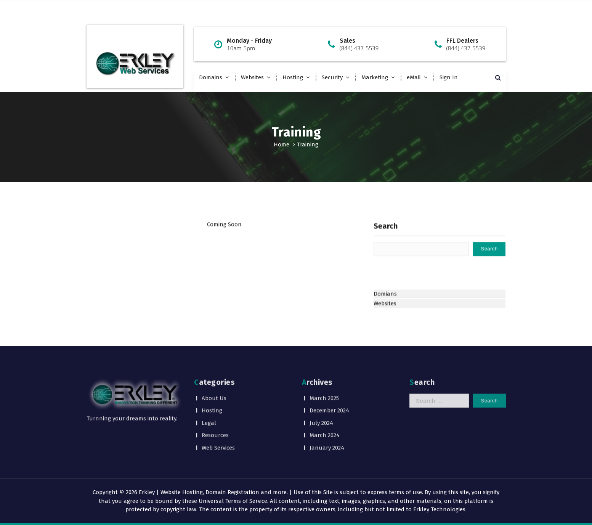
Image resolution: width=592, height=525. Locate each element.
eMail (414, 77)
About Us (214, 370)
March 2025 (324, 370)
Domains (210, 77)
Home (281, 144)
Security (332, 77)
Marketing (374, 77)
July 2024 (321, 395)
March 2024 (325, 408)
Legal (209, 395)
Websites (252, 77)
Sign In (449, 77)
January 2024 (327, 420)
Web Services (218, 420)
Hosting (292, 77)
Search (386, 239)
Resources (215, 408)
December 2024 (329, 383)
